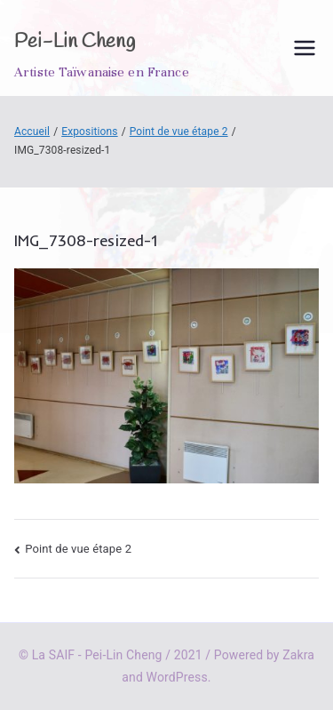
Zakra (298, 655)
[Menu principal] (304, 48)
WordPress (177, 677)
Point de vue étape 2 (78, 548)
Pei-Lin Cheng (74, 41)
